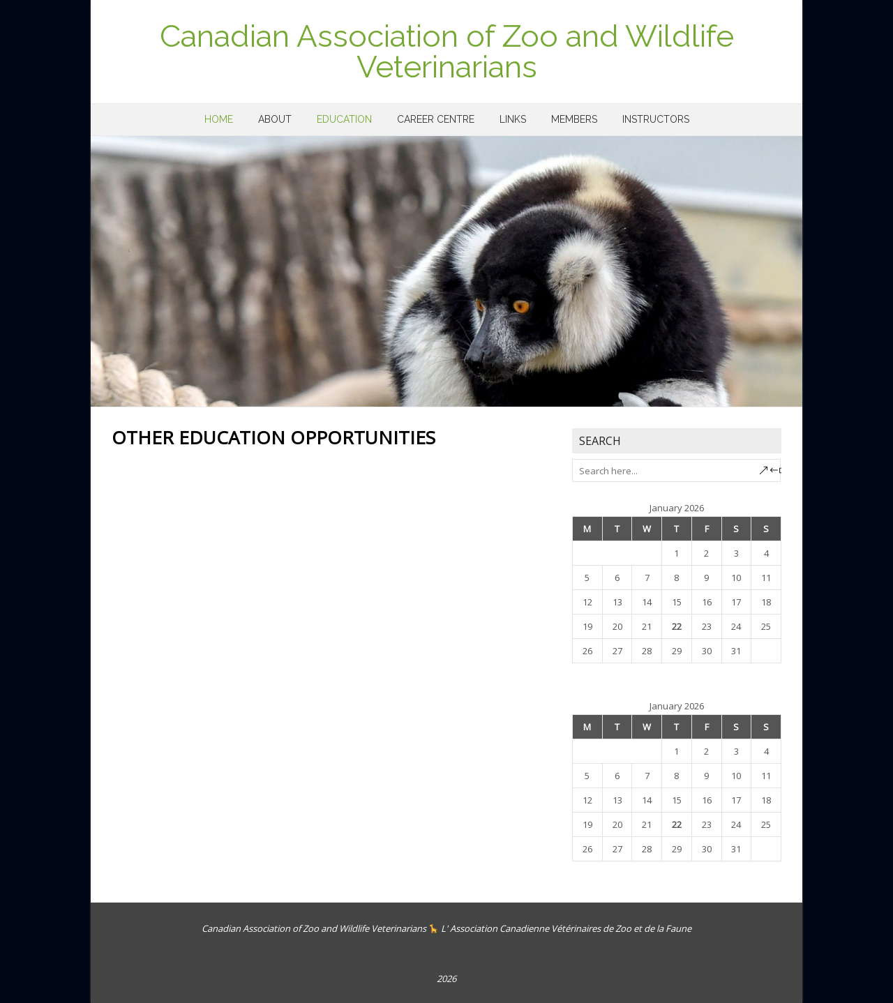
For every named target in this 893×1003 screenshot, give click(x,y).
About (275, 119)
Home (218, 119)
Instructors (655, 119)
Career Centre (435, 119)
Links (513, 119)
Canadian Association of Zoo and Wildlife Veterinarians (447, 51)
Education (344, 119)
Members (574, 119)
